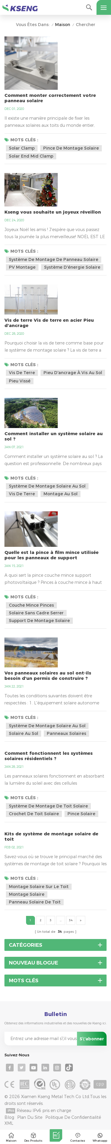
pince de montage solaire (71, 148)
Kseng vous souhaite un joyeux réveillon (52, 212)
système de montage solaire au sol (47, 486)
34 (71, 920)
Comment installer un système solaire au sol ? (53, 436)
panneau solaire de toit (35, 902)
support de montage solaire (39, 620)
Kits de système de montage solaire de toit (51, 836)
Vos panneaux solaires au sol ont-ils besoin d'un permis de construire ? (47, 675)
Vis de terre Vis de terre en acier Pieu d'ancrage (49, 323)
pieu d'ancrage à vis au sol (73, 372)
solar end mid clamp (31, 156)
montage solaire (26, 894)
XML (8, 1123)
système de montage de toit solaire (48, 806)
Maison (62, 25)
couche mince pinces (31, 605)
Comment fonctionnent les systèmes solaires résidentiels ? (48, 756)
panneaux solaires (66, 733)
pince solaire (81, 813)
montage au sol (61, 493)
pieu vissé (19, 381)
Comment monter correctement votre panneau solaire (50, 98)
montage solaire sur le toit (39, 886)
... (61, 920)
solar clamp (22, 148)
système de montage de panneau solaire (53, 259)
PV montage (22, 267)
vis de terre (22, 372)
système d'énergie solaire (72, 267)
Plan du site (29, 1117)
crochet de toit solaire (34, 813)
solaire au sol (23, 733)
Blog (9, 1117)
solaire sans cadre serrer (36, 613)
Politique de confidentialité (73, 1117)
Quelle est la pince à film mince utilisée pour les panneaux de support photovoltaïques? (51, 555)
